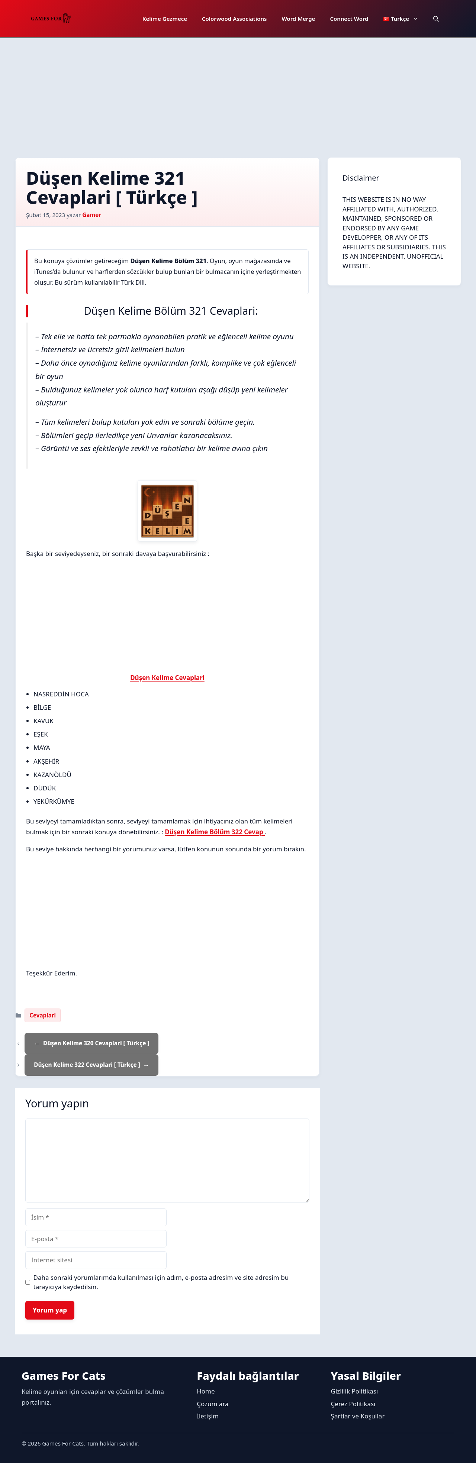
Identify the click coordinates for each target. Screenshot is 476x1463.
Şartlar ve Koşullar (358, 1416)
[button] (436, 18)
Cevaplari (42, 1015)
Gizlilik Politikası (354, 1391)
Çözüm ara (212, 1403)
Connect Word (349, 18)
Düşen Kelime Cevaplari (167, 677)
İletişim (208, 1416)
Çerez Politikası (353, 1403)
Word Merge (298, 18)
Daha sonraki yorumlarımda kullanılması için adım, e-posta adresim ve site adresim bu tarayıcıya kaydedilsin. (161, 1282)
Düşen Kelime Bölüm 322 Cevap (215, 832)
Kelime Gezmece (164, 18)
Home (206, 1391)
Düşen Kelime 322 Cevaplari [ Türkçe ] (87, 1064)
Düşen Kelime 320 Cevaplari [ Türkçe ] (96, 1043)
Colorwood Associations (234, 18)
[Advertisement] (238, 94)
